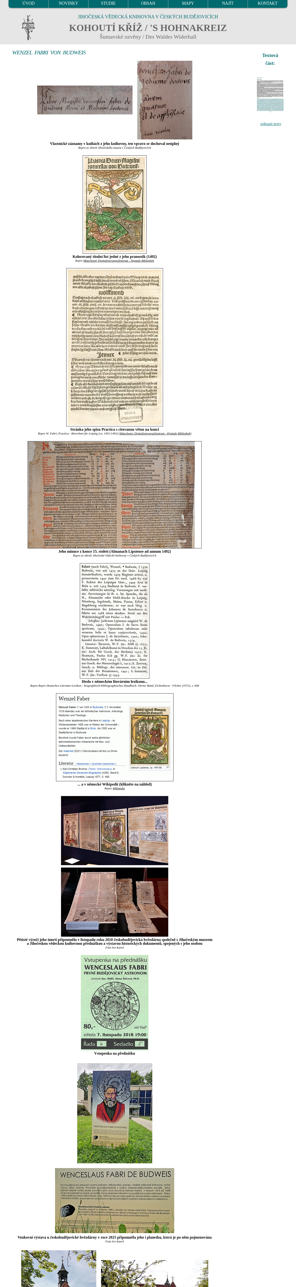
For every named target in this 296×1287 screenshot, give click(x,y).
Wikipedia (118, 788)
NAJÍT (228, 3)
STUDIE (108, 3)
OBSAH (148, 3)
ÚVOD (28, 3)
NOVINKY (68, 3)
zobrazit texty (270, 124)
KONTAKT (268, 3)
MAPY (188, 3)
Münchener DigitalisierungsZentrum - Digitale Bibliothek (118, 260)
